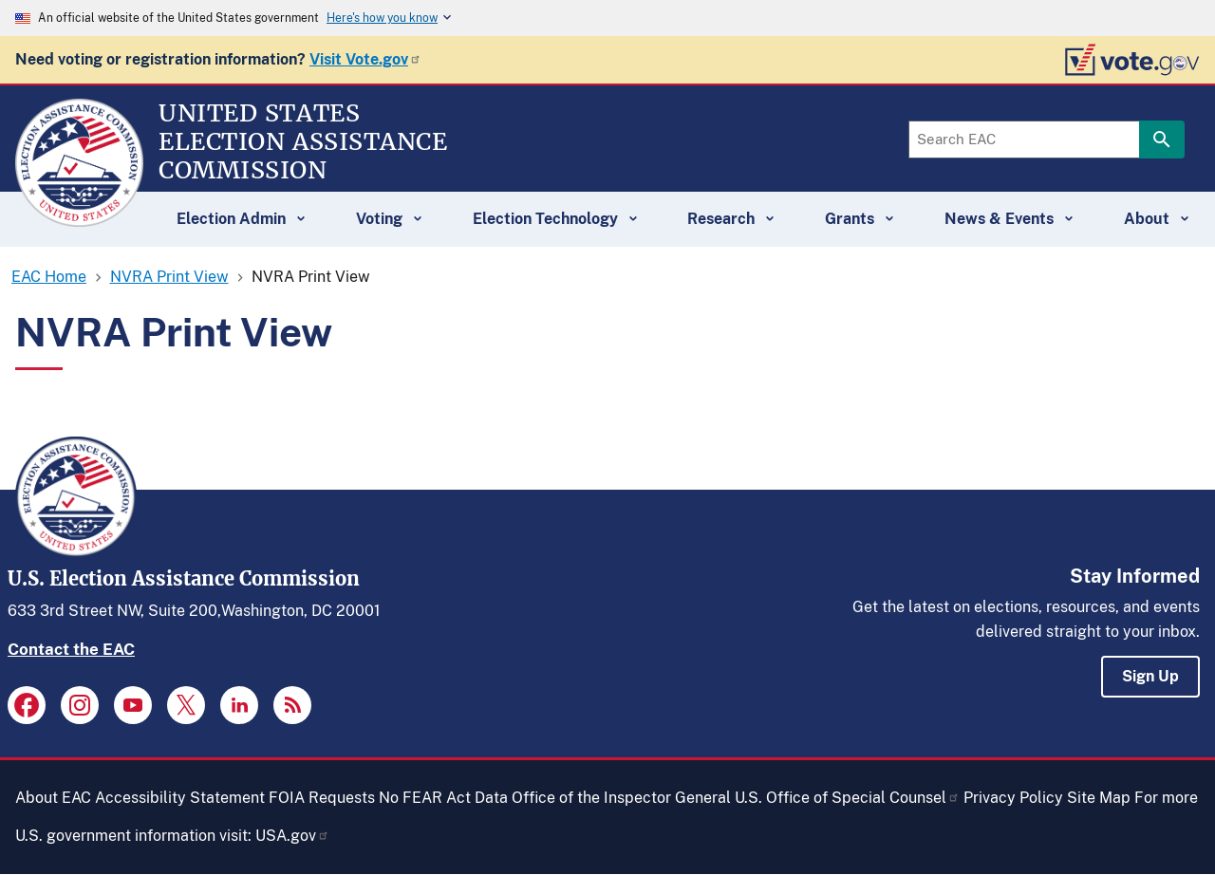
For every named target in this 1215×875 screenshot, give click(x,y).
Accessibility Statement (180, 798)
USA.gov (292, 836)
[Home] (79, 218)
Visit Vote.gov (365, 59)
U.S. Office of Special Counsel (847, 798)
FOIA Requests (322, 798)
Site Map (1099, 798)
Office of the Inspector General (621, 798)
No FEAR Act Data (443, 798)
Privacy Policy (1013, 798)
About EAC (53, 798)
